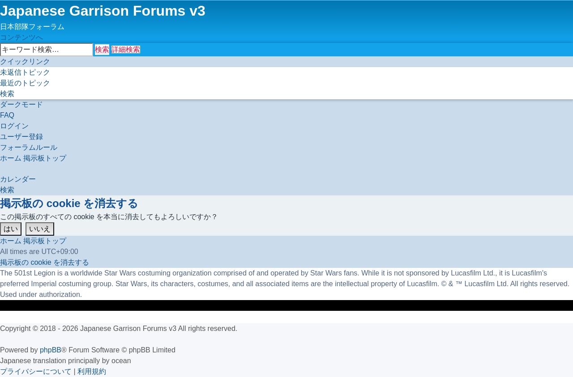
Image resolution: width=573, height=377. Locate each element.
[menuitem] (25, 72)
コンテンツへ (21, 37)
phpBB (50, 350)
